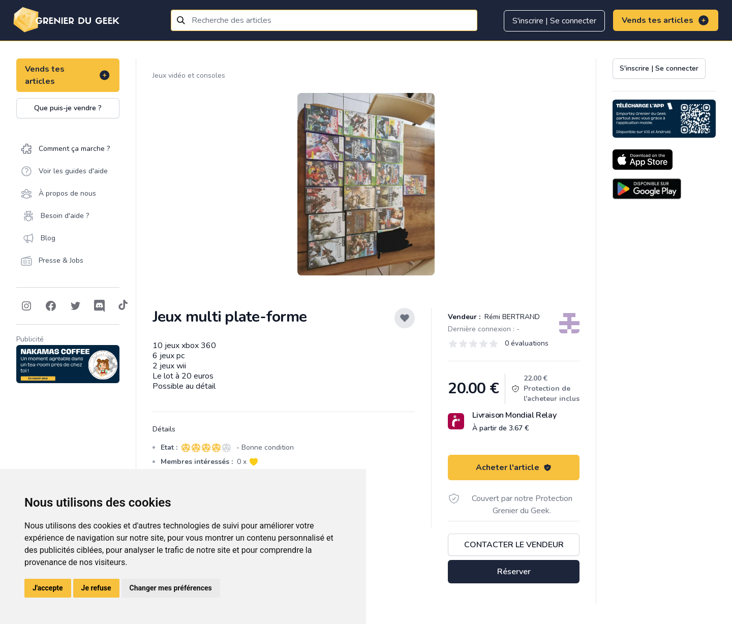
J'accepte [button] (48, 588)
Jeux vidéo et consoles (188, 75)
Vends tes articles (666, 20)
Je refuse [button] (96, 588)
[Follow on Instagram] (26, 306)
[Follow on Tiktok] (123, 306)
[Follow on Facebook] (51, 306)
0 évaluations (526, 343)
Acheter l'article (514, 467)
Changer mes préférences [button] (171, 588)
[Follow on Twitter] (75, 306)
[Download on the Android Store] (647, 188)
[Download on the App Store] (643, 159)
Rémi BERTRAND (511, 317)
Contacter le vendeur (514, 544)
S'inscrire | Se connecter (554, 20)
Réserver (514, 571)
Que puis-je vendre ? (68, 108)
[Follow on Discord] (100, 306)
